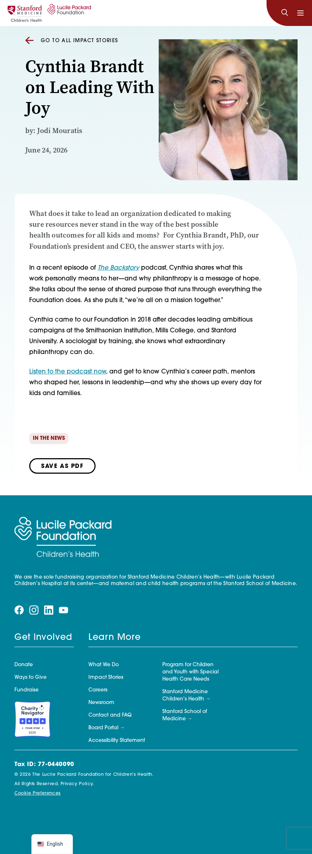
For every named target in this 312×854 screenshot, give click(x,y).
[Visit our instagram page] (34, 610)
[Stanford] (24, 13)
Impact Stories (105, 677)
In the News (49, 438)
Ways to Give (30, 677)
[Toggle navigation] (300, 13)
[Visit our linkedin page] (48, 610)
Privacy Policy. (78, 784)
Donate (23, 665)
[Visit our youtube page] (63, 610)
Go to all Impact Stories (71, 41)
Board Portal (103, 728)
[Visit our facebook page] (19, 610)
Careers (97, 690)
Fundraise (26, 690)
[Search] (284, 13)
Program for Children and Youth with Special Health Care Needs (190, 672)
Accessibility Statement (116, 740)
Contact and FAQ (110, 715)
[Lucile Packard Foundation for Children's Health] (68, 13)
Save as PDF (62, 466)
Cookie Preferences (37, 793)
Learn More (114, 637)
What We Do (103, 665)
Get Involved (43, 637)
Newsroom (101, 702)
